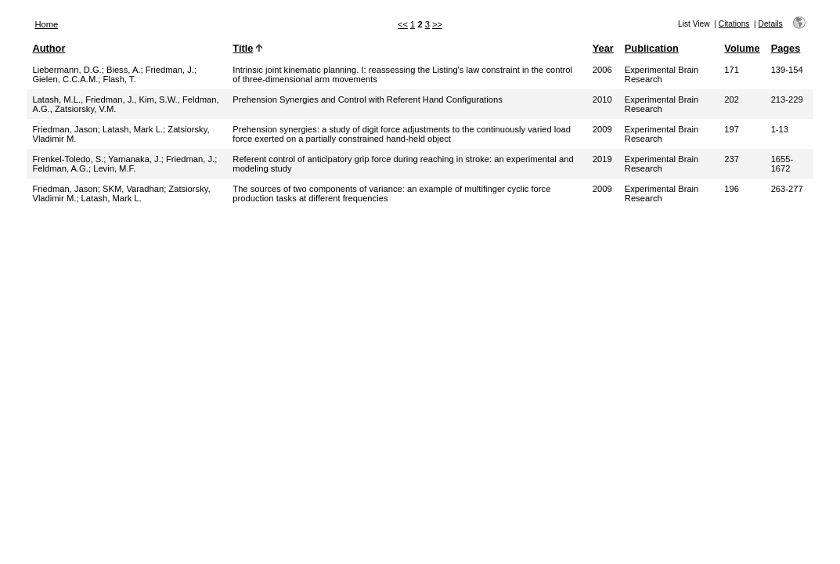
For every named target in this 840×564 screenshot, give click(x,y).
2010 (602, 99)
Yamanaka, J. (134, 159)
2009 (602, 129)
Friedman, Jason (64, 129)
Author (48, 48)
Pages (786, 48)
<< (403, 24)
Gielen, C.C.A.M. (65, 79)
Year (603, 48)
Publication (652, 48)
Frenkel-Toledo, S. (67, 159)
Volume (741, 48)
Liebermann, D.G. (66, 69)
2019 (602, 159)
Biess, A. (123, 69)
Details (771, 24)
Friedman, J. (170, 69)
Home (46, 24)
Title (243, 48)
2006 (602, 69)
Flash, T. (119, 79)
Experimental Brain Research (662, 74)
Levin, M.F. (114, 168)
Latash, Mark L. (133, 129)
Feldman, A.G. (60, 168)
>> (437, 24)
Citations (734, 24)
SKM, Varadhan (133, 188)
